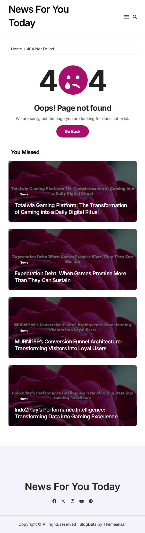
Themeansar (114, 524)
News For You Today (72, 486)
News (24, 194)
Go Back (72, 131)
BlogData (88, 524)
